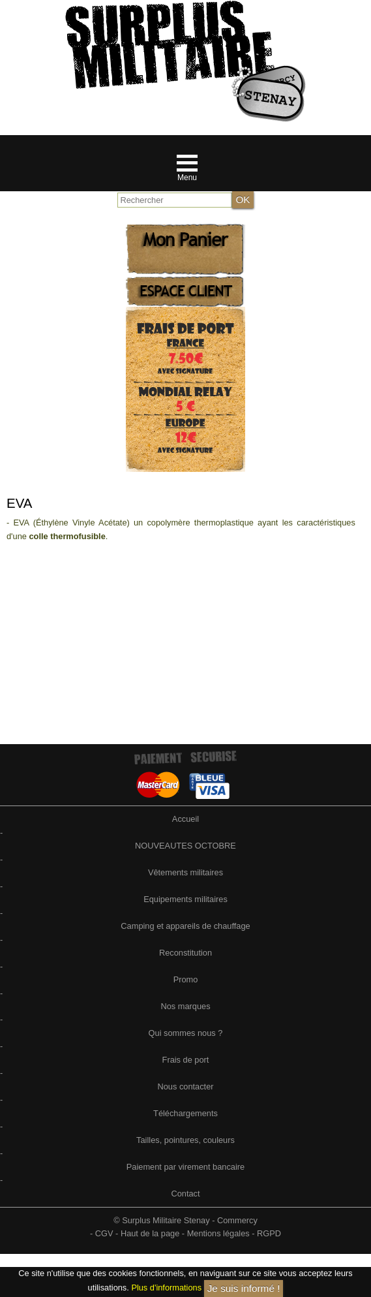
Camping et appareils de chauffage (185, 926)
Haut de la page (150, 1233)
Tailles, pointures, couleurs (185, 1140)
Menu (187, 177)
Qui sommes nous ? (186, 1033)
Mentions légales (218, 1233)
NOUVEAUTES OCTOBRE (185, 846)
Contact (185, 1193)
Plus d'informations (166, 1288)
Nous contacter (185, 1086)
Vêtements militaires (185, 872)
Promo (185, 979)
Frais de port (185, 1060)
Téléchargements (185, 1113)
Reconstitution (185, 953)
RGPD (269, 1233)
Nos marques (185, 1006)
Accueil (185, 819)
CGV (104, 1233)
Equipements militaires (185, 899)
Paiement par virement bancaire (185, 1167)
